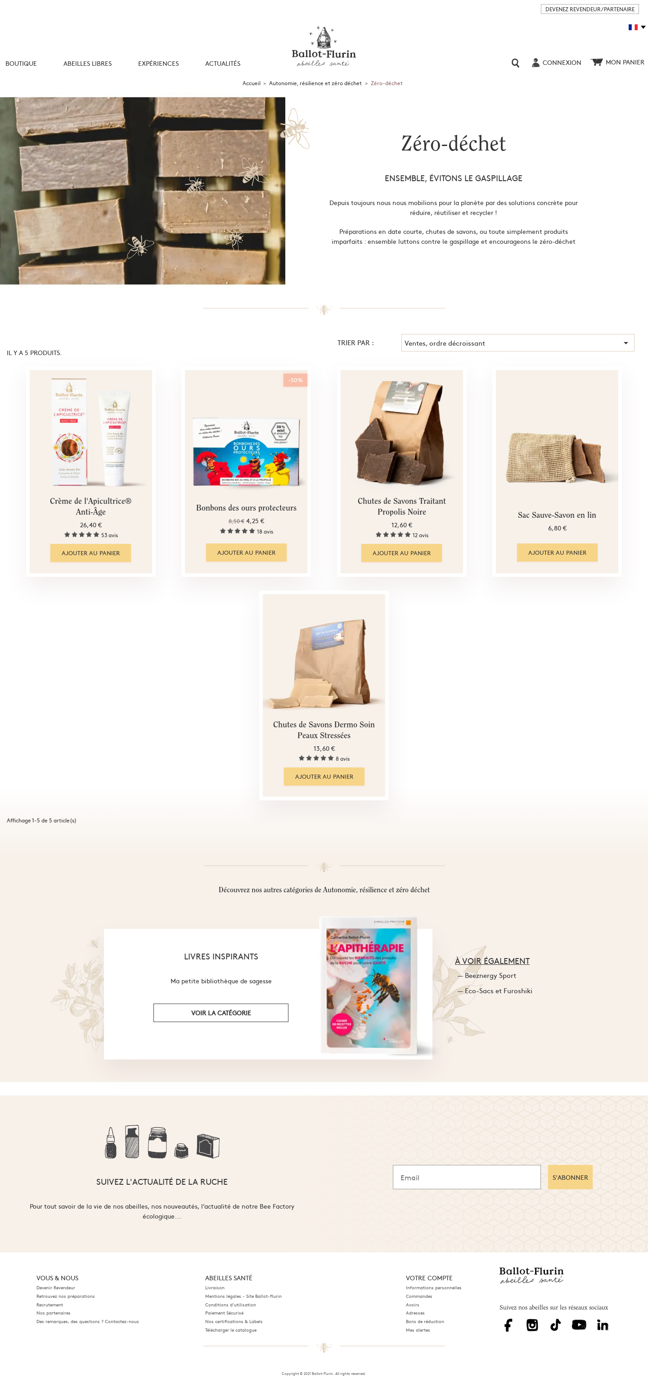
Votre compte (429, 1277)
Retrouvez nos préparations (65, 1296)
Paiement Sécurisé (224, 1313)
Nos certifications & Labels (234, 1321)
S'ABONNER (570, 1177)
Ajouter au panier (91, 553)
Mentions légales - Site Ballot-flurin (243, 1296)
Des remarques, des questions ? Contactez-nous (87, 1321)
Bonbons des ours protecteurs (246, 509)
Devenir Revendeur (55, 1287)
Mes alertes (418, 1330)
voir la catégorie (221, 1012)
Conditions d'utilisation (230, 1304)
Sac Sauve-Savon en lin (557, 516)
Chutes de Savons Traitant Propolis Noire (402, 507)
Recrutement (49, 1304)
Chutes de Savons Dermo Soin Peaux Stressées (324, 730)
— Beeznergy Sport (487, 975)
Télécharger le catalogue (230, 1330)
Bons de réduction (425, 1321)
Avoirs (412, 1304)
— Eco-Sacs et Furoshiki (495, 990)
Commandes (419, 1296)
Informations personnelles (434, 1287)
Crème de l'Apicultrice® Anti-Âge (90, 507)
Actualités (222, 63)
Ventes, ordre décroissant (518, 343)
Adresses (415, 1313)
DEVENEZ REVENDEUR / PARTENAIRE (589, 9)
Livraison (215, 1287)
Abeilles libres (87, 63)
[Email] (467, 1177)
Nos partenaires (53, 1313)
